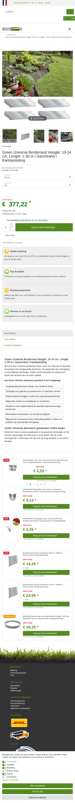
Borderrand (11, 34)
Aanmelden (15, 685)
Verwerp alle (37, 791)
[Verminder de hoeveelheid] (11, 229)
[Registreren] (9, 18)
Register (13, 688)
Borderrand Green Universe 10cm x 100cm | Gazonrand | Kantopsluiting (43, 554)
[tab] (37, 333)
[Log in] (4, 18)
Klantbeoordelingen (13, 345)
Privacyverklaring (17, 703)
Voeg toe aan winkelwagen (51, 227)
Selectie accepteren (37, 797)
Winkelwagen (15, 690)
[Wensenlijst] (61, 18)
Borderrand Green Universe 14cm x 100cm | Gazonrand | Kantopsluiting (43, 585)
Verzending (52, 480)
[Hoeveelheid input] (5, 227)
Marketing (11, 768)
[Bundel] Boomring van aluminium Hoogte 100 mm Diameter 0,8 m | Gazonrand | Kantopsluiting (46, 617)
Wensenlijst (9, 235)
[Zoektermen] (34, 11)
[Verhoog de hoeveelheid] (11, 225)
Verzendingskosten (18, 672)
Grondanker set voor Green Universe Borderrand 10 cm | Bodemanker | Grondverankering (45, 461)
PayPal (10, 774)
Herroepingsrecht (17, 700)
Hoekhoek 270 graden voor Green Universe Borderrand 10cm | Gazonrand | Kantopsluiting (44, 520)
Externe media (13, 771)
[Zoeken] (70, 11)
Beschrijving (9, 333)
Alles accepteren (37, 786)
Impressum (15, 706)
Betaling (13, 670)
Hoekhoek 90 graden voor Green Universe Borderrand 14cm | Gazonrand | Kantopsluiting (44, 490)
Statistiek (10, 765)
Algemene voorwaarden (20, 708)
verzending (18, 242)
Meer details (9, 339)
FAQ (12, 675)
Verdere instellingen (10, 780)
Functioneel (12, 761)
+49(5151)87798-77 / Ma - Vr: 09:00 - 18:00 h (30, 3)
